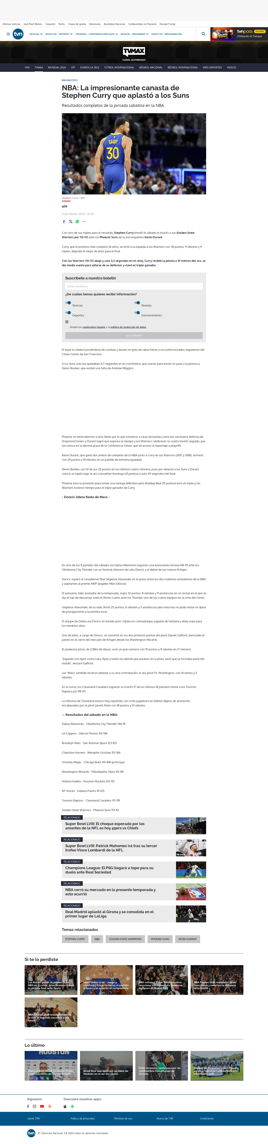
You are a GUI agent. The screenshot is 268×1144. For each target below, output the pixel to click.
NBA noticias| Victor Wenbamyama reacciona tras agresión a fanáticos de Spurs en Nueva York (160, 985)
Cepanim (50, 24)
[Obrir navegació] (8, 34)
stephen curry (75, 939)
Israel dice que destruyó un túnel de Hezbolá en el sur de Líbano (105, 1072)
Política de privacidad (82, 1118)
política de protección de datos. (128, 327)
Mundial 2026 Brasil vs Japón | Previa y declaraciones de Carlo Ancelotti (50, 1072)
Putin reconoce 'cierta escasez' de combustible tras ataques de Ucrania (159, 1071)
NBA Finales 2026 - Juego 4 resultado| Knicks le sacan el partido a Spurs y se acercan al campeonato (106, 985)
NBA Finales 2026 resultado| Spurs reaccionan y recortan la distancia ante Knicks (215, 985)
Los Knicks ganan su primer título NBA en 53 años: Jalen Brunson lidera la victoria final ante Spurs (51, 985)
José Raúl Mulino (33, 24)
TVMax (39, 67)
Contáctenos (207, 1118)
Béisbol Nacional (151, 67)
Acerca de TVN (165, 1118)
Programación (173, 34)
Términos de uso (123, 1118)
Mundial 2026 (57, 67)
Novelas (125, 34)
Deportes (66, 34)
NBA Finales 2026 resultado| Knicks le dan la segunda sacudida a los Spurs (49, 1017)
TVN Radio (81, 34)
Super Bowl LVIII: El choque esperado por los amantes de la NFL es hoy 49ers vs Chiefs (105, 826)
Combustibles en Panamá (142, 24)
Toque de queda (77, 24)
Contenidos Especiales (104, 34)
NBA (97, 939)
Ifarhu (61, 24)
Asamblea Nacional (114, 24)
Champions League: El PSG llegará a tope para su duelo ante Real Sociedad (109, 870)
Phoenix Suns (160, 939)
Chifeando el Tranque (249, 36)
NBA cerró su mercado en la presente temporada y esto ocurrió (110, 892)
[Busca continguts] (203, 34)
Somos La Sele (89, 67)
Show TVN (51, 34)
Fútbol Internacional (119, 67)
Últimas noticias (12, 24)
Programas (140, 34)
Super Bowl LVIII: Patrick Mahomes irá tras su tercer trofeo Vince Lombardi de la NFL (111, 848)
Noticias (36, 34)
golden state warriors (125, 939)
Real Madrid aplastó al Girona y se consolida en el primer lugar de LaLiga (109, 914)
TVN (27, 67)
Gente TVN (157, 34)
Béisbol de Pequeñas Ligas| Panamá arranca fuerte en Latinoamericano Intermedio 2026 (216, 1071)
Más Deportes (212, 67)
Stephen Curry (124, 232)
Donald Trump (167, 24)
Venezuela (94, 24)
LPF (73, 67)
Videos (231, 67)
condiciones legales (93, 327)
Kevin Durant (188, 939)
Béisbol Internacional (183, 67)
